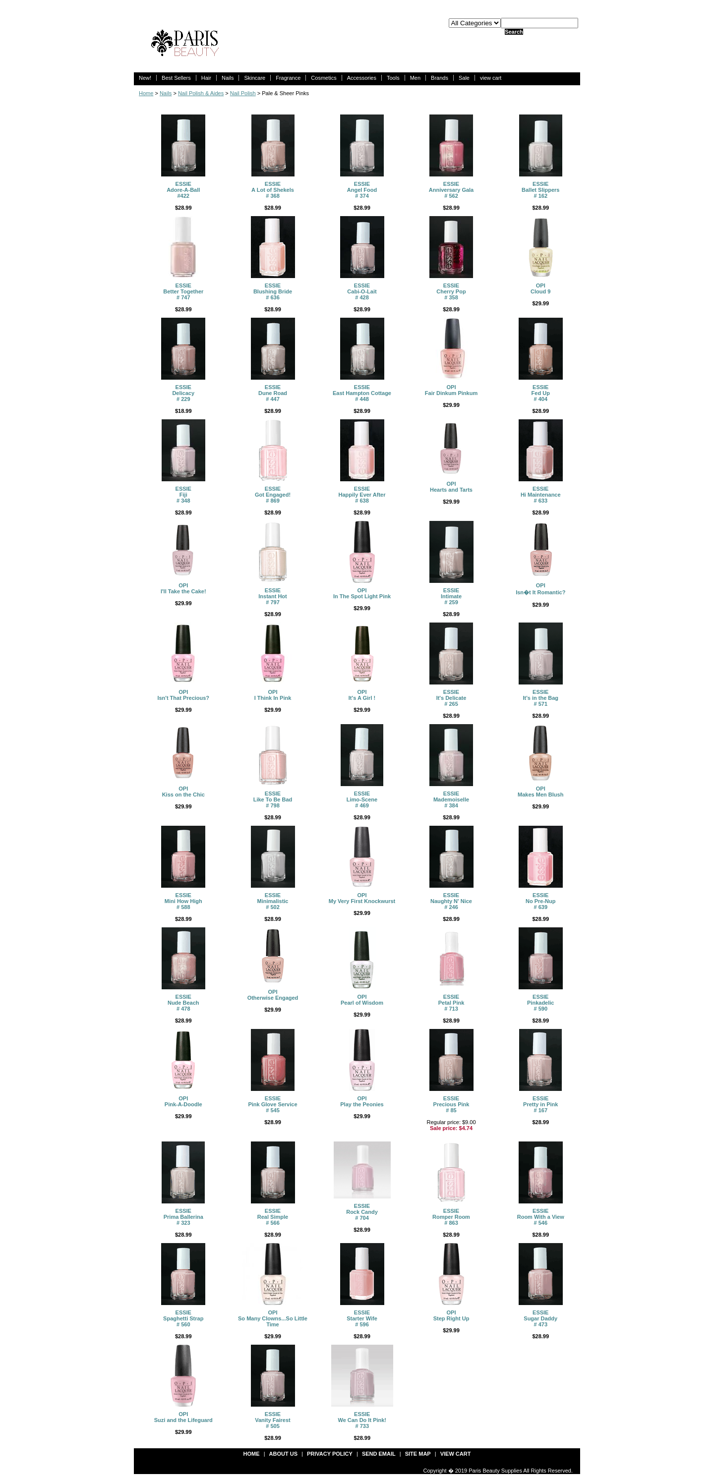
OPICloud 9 (540, 288)
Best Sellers (176, 78)
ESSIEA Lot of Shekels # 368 (272, 190)
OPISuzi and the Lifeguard (183, 1417)
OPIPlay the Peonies (361, 1101)
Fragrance (288, 78)
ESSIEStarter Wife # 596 (362, 1318)
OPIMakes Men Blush (540, 791)
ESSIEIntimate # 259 (451, 596)
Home (146, 93)
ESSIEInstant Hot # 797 (272, 596)
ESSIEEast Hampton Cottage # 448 (362, 393)
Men (415, 78)
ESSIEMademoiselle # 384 (451, 799)
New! (145, 78)
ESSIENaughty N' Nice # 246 (451, 901)
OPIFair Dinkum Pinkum (451, 390)
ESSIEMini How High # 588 (183, 901)
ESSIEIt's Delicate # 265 (451, 698)
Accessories (361, 78)
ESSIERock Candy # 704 (362, 1212)
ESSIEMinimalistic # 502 (273, 901)
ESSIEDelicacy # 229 (183, 393)
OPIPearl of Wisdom (362, 1000)
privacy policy (330, 1454)
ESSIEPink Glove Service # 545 (272, 1104)
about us (283, 1454)
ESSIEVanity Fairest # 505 (273, 1420)
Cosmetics (323, 78)
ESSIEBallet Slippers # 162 (540, 190)
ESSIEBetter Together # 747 (183, 291)
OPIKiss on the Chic (183, 791)
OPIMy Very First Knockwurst (362, 898)
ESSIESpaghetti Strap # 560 (183, 1318)
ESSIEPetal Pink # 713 (451, 1003)
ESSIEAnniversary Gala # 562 (451, 190)
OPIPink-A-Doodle (183, 1101)
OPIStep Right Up (451, 1315)
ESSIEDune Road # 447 (272, 393)
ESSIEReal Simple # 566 (272, 1217)
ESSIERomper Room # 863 (451, 1217)
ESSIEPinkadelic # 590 (540, 1003)
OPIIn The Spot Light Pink (362, 593)
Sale (464, 78)
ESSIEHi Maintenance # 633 (541, 495)
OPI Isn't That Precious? (183, 695)
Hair (206, 78)
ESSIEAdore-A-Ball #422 (183, 190)
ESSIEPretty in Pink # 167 (540, 1104)
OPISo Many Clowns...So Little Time (272, 1318)
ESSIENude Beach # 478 (183, 1003)
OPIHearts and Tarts (451, 487)
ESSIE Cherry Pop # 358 (451, 291)
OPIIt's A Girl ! (362, 695)
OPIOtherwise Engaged (272, 995)
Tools (393, 78)
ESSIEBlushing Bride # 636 (272, 291)
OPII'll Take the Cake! (183, 588)
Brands (439, 78)
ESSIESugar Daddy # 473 (540, 1318)
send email (379, 1454)
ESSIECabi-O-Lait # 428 (361, 291)
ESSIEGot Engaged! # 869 (273, 495)
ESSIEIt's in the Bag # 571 (540, 698)
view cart (490, 78)
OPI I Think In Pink (273, 695)
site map (418, 1454)
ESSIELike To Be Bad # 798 (273, 799)
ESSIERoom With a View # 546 (540, 1217)
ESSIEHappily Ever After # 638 (362, 495)
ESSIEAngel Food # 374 (362, 190)
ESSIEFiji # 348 (183, 495)
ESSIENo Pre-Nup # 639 (541, 901)
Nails (228, 78)
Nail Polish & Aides (201, 93)
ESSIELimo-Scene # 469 (362, 799)
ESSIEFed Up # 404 (541, 393)
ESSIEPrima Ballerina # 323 (183, 1217)
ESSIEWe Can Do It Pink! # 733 (362, 1420)
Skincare (254, 78)
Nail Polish (243, 93)
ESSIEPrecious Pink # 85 (451, 1104)
